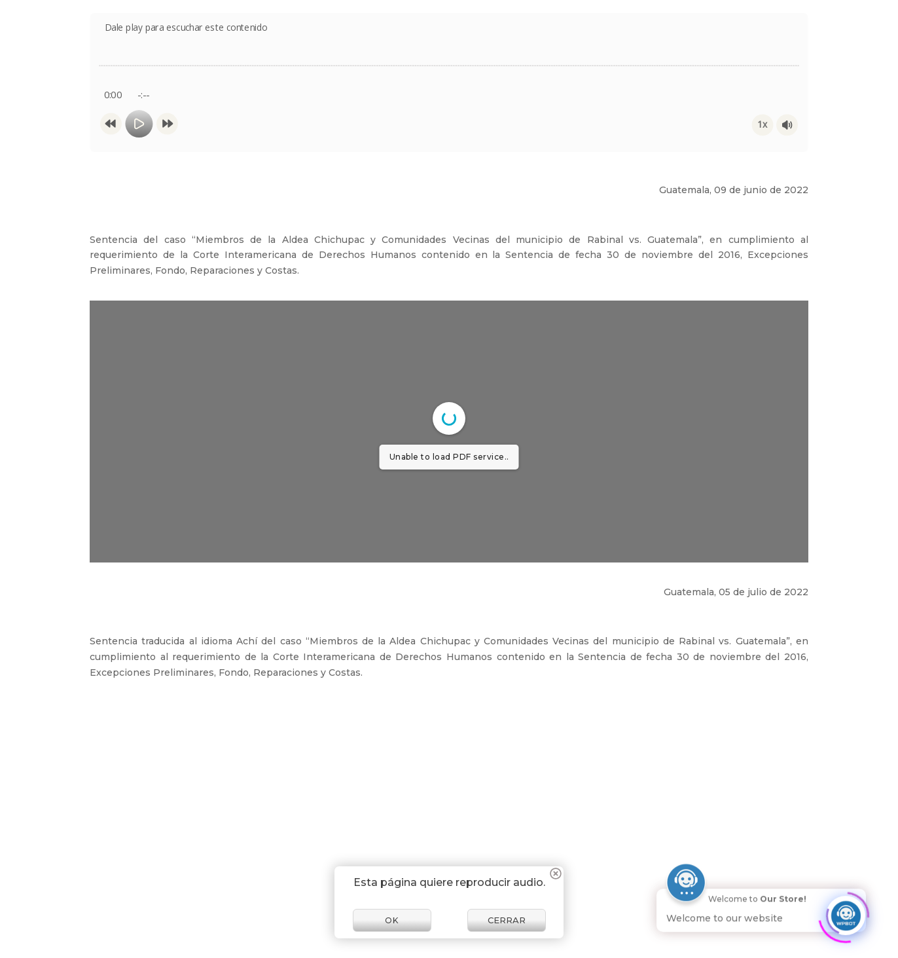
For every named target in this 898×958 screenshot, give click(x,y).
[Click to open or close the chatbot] (845, 912)
